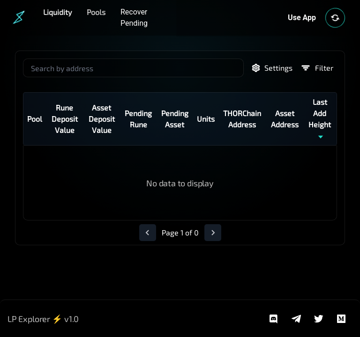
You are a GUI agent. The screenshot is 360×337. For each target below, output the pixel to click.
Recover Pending (134, 17)
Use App (302, 17)
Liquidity (57, 11)
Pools (96, 11)
